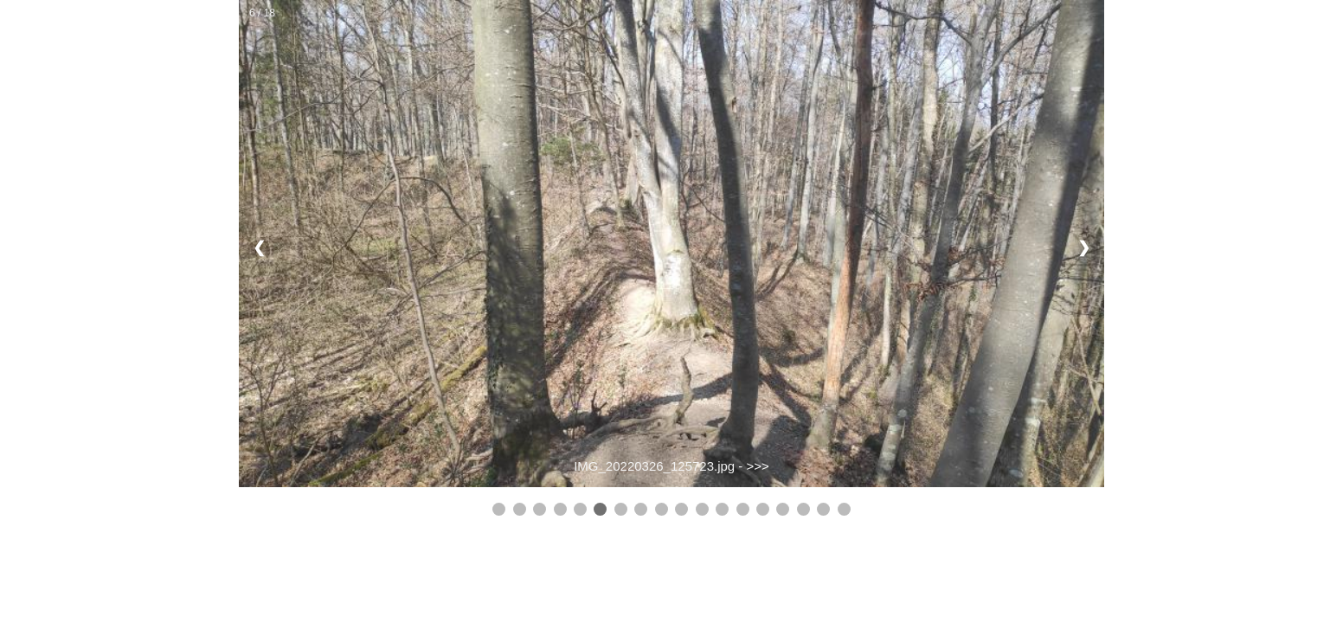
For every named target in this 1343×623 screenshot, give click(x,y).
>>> (758, 466)
